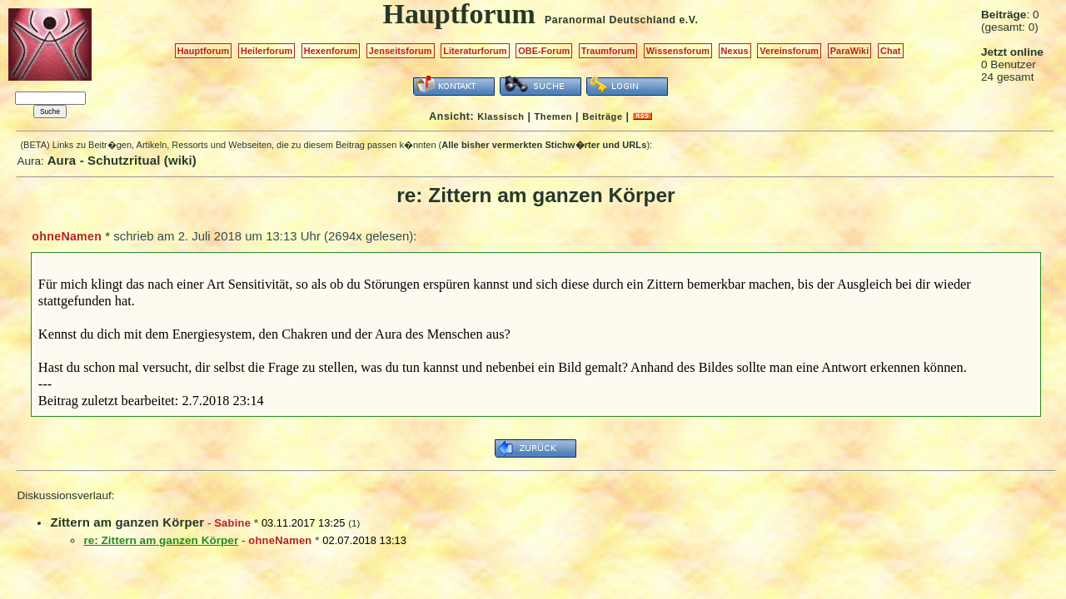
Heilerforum (266, 51)
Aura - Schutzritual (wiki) (122, 160)
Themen (553, 116)
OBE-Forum (544, 51)
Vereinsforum (789, 51)
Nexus (735, 51)
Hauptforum (203, 51)
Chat (890, 51)
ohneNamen (67, 236)
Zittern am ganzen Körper (127, 522)
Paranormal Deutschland (610, 20)
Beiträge (602, 116)
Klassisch (500, 116)
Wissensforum (678, 51)
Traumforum (608, 51)
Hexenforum (331, 51)
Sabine (232, 523)
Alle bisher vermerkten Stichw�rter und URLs (543, 145)
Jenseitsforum (400, 51)
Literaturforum (474, 51)
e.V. (688, 20)
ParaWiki (849, 51)
